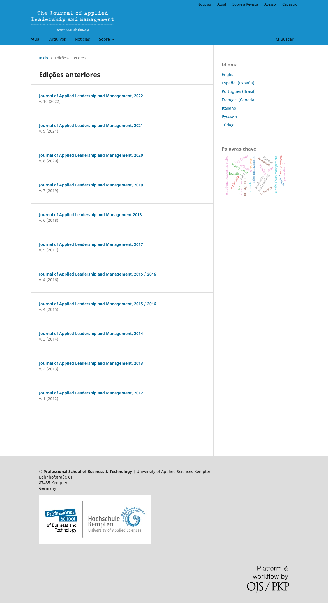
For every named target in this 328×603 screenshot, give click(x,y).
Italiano (229, 108)
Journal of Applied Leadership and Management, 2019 (91, 185)
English (229, 74)
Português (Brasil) (239, 91)
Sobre (105, 39)
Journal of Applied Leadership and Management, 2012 (91, 393)
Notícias (82, 39)
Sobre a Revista (245, 4)
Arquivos (57, 39)
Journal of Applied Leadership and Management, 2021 (91, 125)
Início (43, 57)
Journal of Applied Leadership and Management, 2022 (91, 95)
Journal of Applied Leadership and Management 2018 (90, 214)
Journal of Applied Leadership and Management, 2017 (91, 244)
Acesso (270, 4)
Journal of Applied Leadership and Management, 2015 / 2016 (97, 274)
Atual (35, 39)
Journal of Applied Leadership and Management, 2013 (91, 363)
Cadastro (289, 4)
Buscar (285, 39)
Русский (229, 116)
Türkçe (228, 125)
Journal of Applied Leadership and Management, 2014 (91, 333)
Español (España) (238, 83)
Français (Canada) (239, 99)
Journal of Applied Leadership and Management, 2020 (91, 155)
